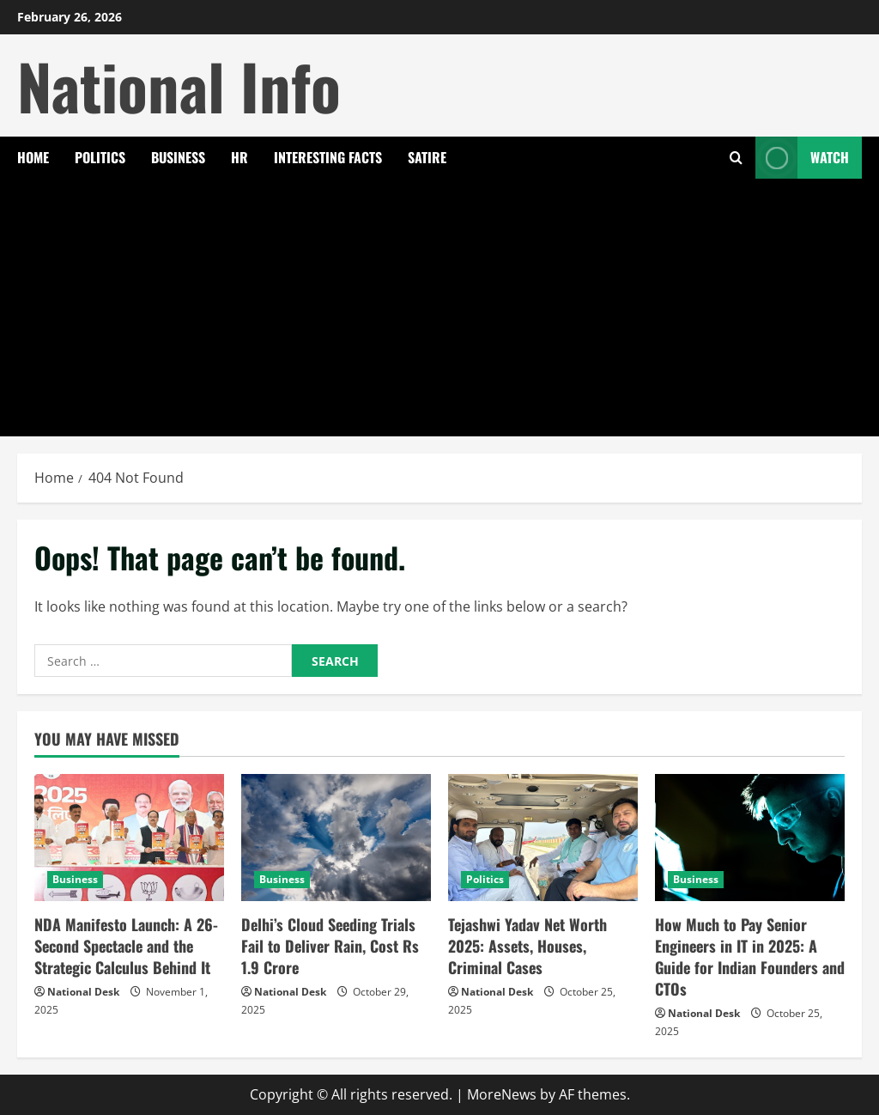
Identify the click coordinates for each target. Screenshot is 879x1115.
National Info (179, 85)
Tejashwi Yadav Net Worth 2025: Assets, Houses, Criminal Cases (527, 945)
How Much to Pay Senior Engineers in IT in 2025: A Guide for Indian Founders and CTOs (750, 957)
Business (178, 157)
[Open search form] (736, 157)
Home (33, 157)
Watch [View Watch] (802, 158)
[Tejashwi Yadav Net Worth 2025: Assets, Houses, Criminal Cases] (543, 837)
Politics (100, 157)
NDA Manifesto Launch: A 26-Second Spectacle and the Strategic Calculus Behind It (126, 945)
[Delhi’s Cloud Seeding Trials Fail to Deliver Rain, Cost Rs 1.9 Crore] (336, 837)
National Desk (83, 991)
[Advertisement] (439, 307)
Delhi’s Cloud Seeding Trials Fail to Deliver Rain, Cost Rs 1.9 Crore (330, 945)
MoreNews (501, 1094)
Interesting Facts (328, 157)
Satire (427, 157)
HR (239, 157)
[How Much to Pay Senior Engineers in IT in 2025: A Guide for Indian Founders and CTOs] (750, 837)
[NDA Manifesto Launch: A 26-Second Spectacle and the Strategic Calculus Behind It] (129, 837)
